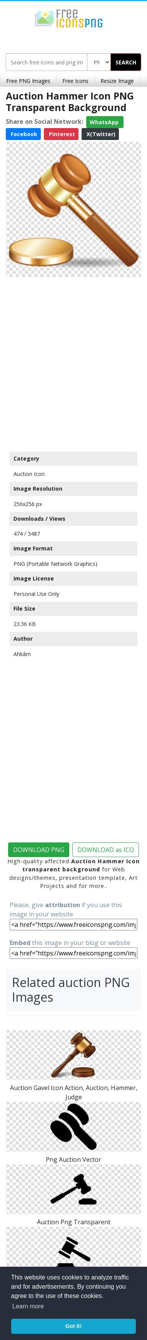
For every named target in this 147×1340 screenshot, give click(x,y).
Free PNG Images (28, 80)
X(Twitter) (100, 134)
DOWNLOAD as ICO (105, 850)
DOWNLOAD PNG (38, 850)
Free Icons (75, 80)
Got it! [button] (73, 1326)
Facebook (23, 134)
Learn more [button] (28, 1306)
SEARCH (125, 62)
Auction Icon (29, 474)
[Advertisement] (73, 362)
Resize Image (117, 80)
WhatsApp (105, 122)
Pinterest (61, 134)
